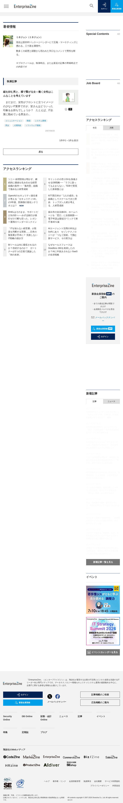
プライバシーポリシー (99, 786)
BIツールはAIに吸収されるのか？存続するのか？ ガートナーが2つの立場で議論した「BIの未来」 (105, 196)
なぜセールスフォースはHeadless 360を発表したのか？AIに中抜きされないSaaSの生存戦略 (105, 265)
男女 (7, 125)
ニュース (111, 401)
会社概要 (98, 781)
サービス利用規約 (112, 781)
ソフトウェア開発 (32, 125)
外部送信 (116, 786)
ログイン (102, 336)
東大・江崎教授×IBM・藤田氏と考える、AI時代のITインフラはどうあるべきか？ (103, 505)
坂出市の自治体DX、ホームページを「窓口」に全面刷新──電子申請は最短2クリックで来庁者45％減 (102, 430)
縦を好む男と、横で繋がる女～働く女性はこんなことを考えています (28, 93)
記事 (94, 401)
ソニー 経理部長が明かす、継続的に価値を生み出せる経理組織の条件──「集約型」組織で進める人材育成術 (102, 460)
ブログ (43, 732)
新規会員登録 (102, 328)
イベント (100, 716)
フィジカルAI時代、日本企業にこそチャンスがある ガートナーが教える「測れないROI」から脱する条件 (102, 490)
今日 (94, 128)
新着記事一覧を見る (103, 562)
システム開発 (40, 121)
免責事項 (87, 781)
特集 (5, 732)
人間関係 (17, 125)
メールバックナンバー (56, 702)
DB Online (27, 716)
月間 (111, 128)
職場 (28, 121)
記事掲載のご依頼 (100, 694)
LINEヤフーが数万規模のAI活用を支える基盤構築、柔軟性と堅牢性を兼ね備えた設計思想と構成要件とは (102, 551)
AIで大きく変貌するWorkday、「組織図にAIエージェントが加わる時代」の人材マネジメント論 (103, 521)
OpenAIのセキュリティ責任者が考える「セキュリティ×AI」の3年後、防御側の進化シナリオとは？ (105, 152)
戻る (41, 152)
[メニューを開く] (6, 6)
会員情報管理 (74, 781)
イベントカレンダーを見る (102, 652)
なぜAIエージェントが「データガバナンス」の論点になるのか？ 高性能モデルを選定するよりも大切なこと (102, 445)
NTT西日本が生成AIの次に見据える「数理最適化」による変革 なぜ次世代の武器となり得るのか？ (103, 475)
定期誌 (25, 732)
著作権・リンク (59, 781)
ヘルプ (47, 781)
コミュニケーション (13, 121)
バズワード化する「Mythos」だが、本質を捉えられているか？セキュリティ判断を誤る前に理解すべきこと (102, 536)
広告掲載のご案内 (100, 702)
